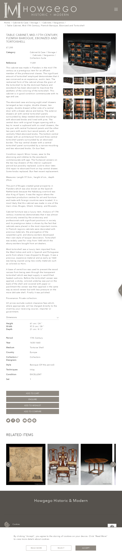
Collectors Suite (38, 58)
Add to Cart (32, 393)
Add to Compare (32, 411)
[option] (25, 464)
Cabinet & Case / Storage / (26, 22)
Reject (61, 548)
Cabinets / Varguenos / (54, 22)
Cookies (12, 524)
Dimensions (32, 317)
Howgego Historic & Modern (61, 500)
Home (7, 22)
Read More (36, 548)
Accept (85, 548)
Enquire (32, 399)
